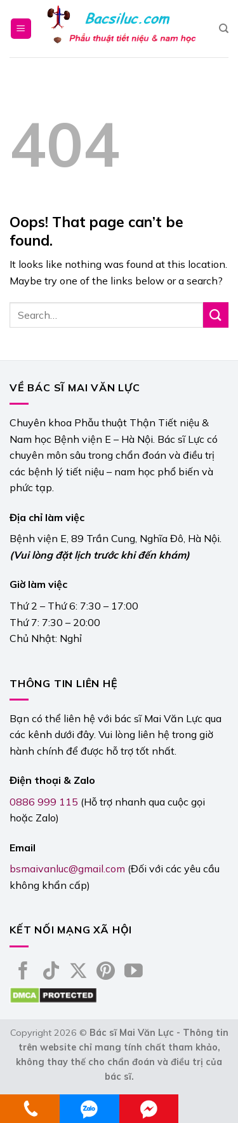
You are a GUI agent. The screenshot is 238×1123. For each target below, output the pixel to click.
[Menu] (21, 28)
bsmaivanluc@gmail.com (67, 868)
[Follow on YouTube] (133, 972)
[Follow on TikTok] (51, 972)
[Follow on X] (78, 972)
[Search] (223, 29)
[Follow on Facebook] (23, 972)
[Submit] (215, 314)
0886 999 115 (44, 801)
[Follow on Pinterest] (105, 972)
